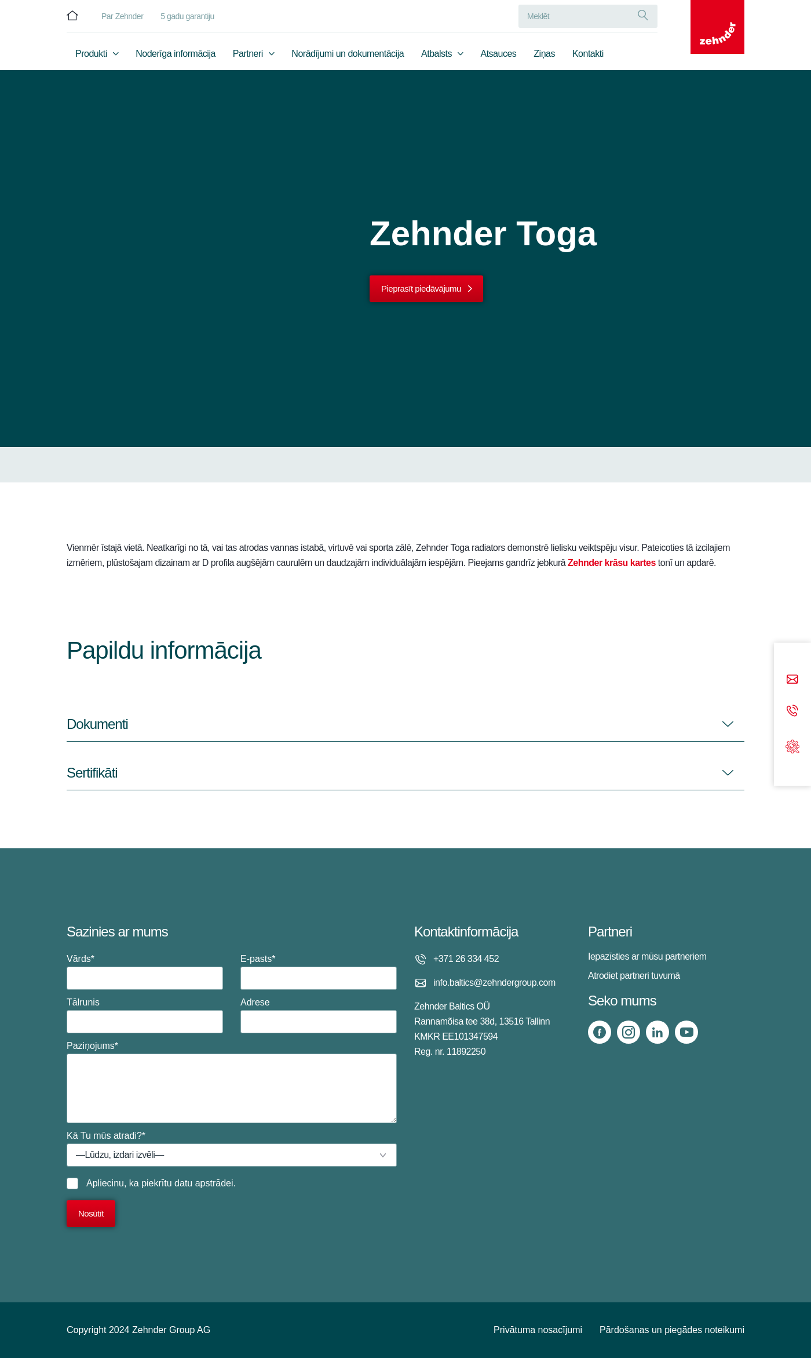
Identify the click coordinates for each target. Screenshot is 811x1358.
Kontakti (588, 56)
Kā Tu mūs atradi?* (232, 1149)
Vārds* (145, 972)
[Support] (792, 745)
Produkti (91, 56)
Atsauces (499, 56)
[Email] (792, 679)
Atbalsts (436, 56)
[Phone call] (792, 711)
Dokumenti (97, 724)
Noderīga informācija (175, 56)
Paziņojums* (232, 1082)
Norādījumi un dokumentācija (347, 56)
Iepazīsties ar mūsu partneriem (647, 956)
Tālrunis (145, 1015)
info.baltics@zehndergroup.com (494, 982)
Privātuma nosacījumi (538, 1330)
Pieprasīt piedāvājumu (421, 288)
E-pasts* (318, 972)
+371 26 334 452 (466, 959)
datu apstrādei (203, 1183)
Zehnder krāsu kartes (612, 563)
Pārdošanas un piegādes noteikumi (672, 1330)
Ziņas (544, 56)
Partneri (248, 56)
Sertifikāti (92, 772)
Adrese (318, 1015)
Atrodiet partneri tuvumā (634, 976)
